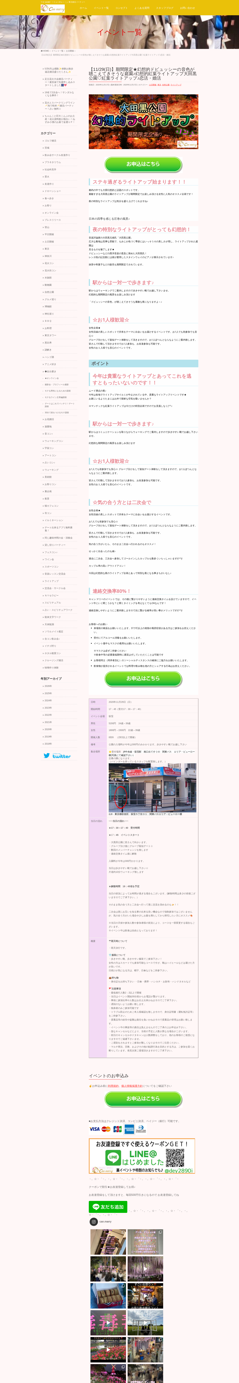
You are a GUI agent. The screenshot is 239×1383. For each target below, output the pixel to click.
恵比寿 (48, 342)
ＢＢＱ (48, 321)
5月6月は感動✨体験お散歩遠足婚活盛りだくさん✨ (59, 70)
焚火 (47, 176)
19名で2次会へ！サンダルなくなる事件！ (59, 94)
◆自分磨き (50, 371)
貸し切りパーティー (55, 545)
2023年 (48, 708)
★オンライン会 (52, 378)
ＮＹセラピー (52, 595)
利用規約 (113, 1086)
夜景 (47, 498)
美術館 (48, 477)
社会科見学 (50, 169)
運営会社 (47, 1344)
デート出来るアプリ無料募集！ (59, 529)
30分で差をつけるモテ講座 (57, 412)
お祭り (48, 205)
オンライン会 (52, 213)
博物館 (48, 306)
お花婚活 (49, 419)
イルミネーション (54, 520)
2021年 (48, 722)
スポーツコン (52, 566)
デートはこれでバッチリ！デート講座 (60, 405)
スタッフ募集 (64, 1344)
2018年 (48, 744)
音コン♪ (49, 433)
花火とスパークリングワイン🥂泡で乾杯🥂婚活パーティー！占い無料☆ (60, 105)
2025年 (48, 693)
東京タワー (50, 335)
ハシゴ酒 (49, 357)
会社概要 (47, 1348)
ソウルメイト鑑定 (54, 631)
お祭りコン (50, 484)
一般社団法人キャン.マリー (115, 1377)
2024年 (48, 700)
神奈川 (48, 256)
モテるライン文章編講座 (56, 397)
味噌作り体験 (52, 667)
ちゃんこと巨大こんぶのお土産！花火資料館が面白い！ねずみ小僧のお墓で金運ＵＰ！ (60, 119)
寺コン (48, 513)
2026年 (48, 686)
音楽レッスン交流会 (55, 574)
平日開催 (49, 234)
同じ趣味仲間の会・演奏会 (59, 538)
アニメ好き (50, 364)
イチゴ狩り (50, 646)
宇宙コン (49, 448)
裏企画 (48, 491)
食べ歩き (49, 198)
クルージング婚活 (54, 660)
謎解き (48, 350)
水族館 (48, 277)
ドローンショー (53, 191)
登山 (47, 227)
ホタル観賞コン (53, 653)
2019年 (48, 736)
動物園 (48, 285)
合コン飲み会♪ (52, 639)
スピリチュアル (53, 602)
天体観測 (49, 624)
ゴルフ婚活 (50, 140)
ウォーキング (52, 470)
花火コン (49, 263)
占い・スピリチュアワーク (59, 610)
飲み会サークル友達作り (57, 155)
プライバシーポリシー (88, 1344)
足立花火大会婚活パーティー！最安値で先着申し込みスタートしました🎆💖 (60, 82)
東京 (159, 85)
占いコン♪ (50, 462)
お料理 (48, 328)
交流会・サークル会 (55, 588)
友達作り (49, 184)
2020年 (48, 729)
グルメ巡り (50, 299)
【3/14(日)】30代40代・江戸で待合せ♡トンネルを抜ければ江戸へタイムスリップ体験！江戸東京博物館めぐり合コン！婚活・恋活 (171, 1328)
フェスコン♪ (51, 552)
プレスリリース (53, 220)
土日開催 (152, 85)
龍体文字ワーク (53, 617)
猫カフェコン (52, 506)
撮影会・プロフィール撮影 (57, 384)
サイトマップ (112, 1344)
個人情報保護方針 (132, 1086)
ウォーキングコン (54, 441)
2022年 (48, 715)
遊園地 (48, 426)
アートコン (50, 455)
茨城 (47, 148)
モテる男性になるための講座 (58, 391)
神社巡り (49, 314)
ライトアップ (175, 85)
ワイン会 (49, 559)
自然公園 (165, 85)
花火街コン (50, 270)
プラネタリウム (53, 162)
